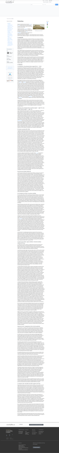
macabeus (30, 96)
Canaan (30, 24)
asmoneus (20, 97)
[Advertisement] (15, 9)
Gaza (26, 31)
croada (37, 152)
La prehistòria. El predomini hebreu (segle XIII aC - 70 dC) (10, 25)
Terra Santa (25, 28)
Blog (8, 0)
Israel (19, 25)
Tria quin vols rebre (36, 447)
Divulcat (43, 0)
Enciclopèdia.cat (41, 431)
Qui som (7, 0)
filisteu (20, 82)
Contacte (11, 0)
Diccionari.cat (46, 0)
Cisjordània (19, 32)
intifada (21, 218)
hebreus (24, 82)
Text (26, 431)
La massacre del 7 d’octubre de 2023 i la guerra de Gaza (10, 45)
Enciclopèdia (20, 433)
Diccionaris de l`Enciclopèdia (21, 432)
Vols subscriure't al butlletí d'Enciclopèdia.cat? (36, 424)
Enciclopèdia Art (34, 432)
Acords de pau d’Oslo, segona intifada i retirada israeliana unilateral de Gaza (10, 39)
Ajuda (13, 0)
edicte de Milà (20, 120)
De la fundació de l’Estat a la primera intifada (9, 36)
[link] (10, 67)
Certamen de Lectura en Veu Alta (27, 433)
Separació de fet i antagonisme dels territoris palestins (9, 42)
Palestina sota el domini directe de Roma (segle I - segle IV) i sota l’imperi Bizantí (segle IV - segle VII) (10, 29)
